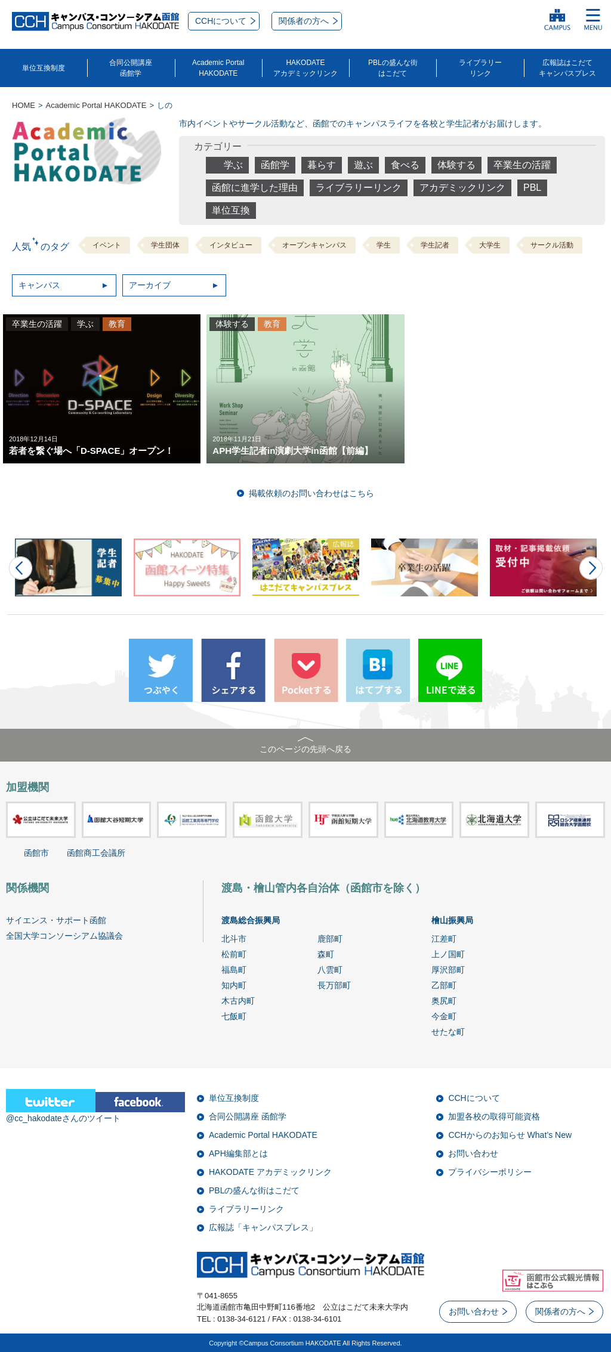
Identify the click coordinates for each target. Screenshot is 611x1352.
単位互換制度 (43, 68)
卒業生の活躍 (522, 165)
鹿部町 (329, 938)
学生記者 (435, 245)
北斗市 (233, 938)
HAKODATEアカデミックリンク (305, 68)
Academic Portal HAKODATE (263, 1135)
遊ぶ (363, 165)
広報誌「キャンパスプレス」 (263, 1227)
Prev (20, 568)
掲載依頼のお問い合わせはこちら (311, 493)
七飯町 (233, 1016)
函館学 (275, 165)
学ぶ (233, 165)
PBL (532, 187)
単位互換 (231, 210)
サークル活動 (551, 245)
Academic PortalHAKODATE (218, 68)
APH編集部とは (238, 1153)
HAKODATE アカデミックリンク (270, 1172)
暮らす (321, 165)
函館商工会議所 (96, 853)
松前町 (233, 954)
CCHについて (473, 1098)
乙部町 (443, 985)
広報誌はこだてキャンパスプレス (567, 68)
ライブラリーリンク (480, 68)
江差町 (443, 938)
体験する (456, 165)
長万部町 (334, 985)
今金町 (443, 1016)
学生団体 (165, 245)
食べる (405, 165)
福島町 (233, 969)
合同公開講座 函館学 (247, 1116)
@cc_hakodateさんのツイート (63, 1118)
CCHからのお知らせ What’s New (510, 1135)
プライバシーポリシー (490, 1172)
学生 (384, 245)
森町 (325, 954)
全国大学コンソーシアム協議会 (64, 935)
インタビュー (230, 245)
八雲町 (329, 969)
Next (591, 568)
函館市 (36, 853)
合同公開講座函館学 (130, 68)
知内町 (233, 985)
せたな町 (448, 1032)
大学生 (490, 245)
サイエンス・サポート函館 (56, 920)
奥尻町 (443, 1001)
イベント (106, 245)
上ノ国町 (448, 954)
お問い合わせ (473, 1153)
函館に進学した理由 (255, 187)
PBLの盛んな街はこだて (393, 68)
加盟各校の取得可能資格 (494, 1116)
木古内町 (238, 1001)
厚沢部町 (448, 969)
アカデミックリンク (462, 187)
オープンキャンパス (314, 245)
